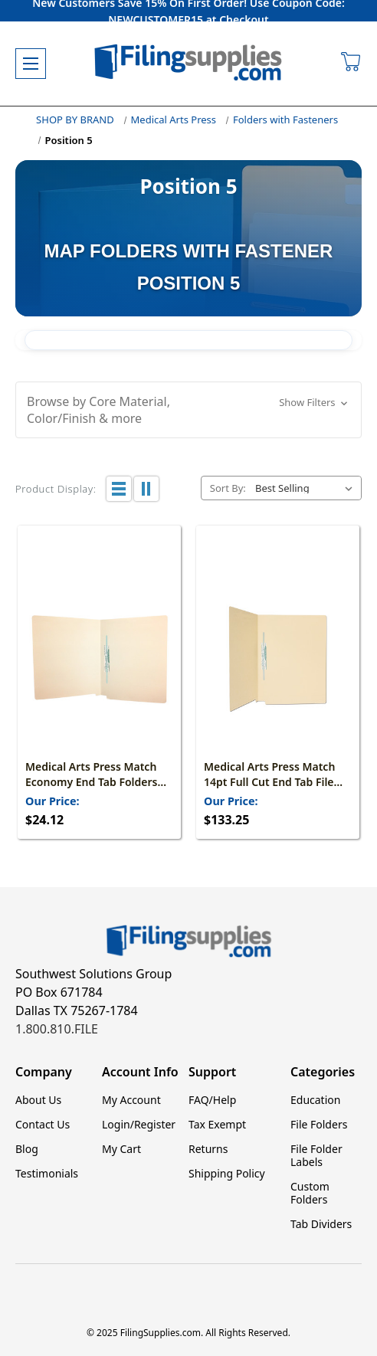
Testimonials (46, 1173)
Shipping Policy (226, 1173)
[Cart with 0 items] (351, 63)
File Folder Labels (316, 1155)
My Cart (121, 1148)
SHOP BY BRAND (75, 119)
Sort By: (228, 488)
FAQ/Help (212, 1099)
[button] (188, 410)
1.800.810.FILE (56, 1028)
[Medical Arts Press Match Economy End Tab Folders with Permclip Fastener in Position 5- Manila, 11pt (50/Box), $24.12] (99, 659)
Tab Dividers (321, 1224)
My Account (131, 1099)
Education (315, 1099)
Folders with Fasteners (285, 119)
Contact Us (42, 1124)
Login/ (118, 1124)
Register (154, 1124)
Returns (208, 1148)
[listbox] (307, 488)
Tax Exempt (217, 1124)
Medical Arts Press (173, 119)
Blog (26, 1148)
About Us (38, 1099)
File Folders (318, 1124)
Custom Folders (309, 1193)
